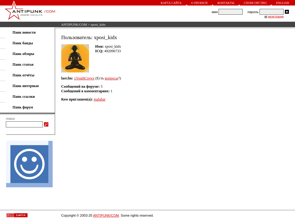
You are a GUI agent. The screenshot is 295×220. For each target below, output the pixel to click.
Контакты (225, 3)
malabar (100, 99)
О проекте (199, 3)
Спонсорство (255, 3)
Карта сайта (171, 3)
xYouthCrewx (84, 78)
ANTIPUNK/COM (74, 24)
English (282, 3)
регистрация (276, 16)
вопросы (111, 78)
